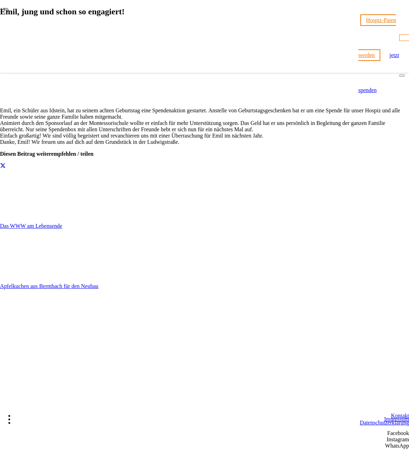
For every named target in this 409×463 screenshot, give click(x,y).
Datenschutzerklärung (384, 423)
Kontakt (400, 416)
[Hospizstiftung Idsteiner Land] (179, 401)
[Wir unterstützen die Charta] (374, 405)
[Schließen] (402, 76)
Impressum (396, 419)
